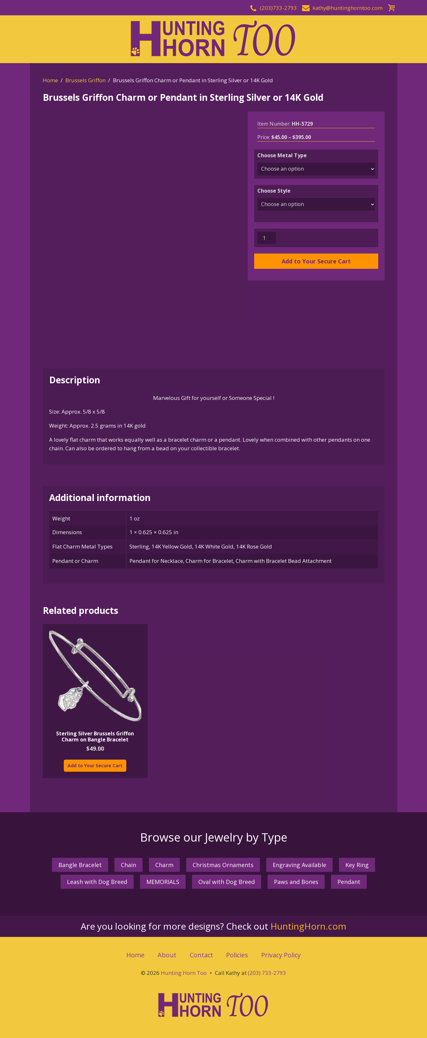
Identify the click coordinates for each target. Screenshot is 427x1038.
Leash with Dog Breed (97, 879)
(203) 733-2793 (267, 970)
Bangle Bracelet (80, 862)
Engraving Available (299, 862)
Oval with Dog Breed (226, 879)
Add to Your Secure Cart (316, 261)
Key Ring (357, 862)
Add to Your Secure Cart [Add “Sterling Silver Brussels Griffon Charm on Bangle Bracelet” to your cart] (95, 763)
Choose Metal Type (282, 155)
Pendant (348, 879)
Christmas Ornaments (223, 862)
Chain (128, 862)
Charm (164, 862)
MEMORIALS (162, 879)
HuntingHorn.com (308, 924)
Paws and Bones (296, 879)
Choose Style (274, 190)
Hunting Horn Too (184, 970)
